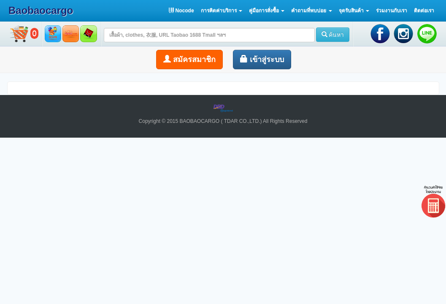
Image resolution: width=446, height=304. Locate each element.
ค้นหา (333, 34)
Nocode (181, 11)
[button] (221, 10)
